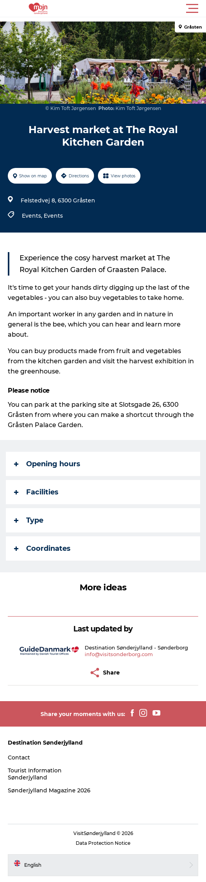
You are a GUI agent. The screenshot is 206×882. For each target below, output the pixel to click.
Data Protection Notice (103, 843)
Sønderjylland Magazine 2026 (49, 790)
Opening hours (47, 464)
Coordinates (42, 548)
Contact (19, 757)
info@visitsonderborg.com (119, 654)
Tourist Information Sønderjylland (35, 774)
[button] (138, 8)
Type (28, 520)
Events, (33, 215)
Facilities (36, 492)
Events (53, 215)
